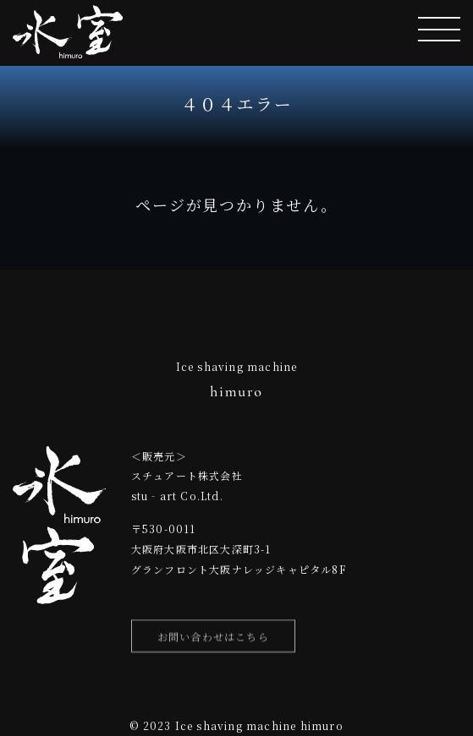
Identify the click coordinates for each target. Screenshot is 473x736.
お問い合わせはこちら (213, 639)
